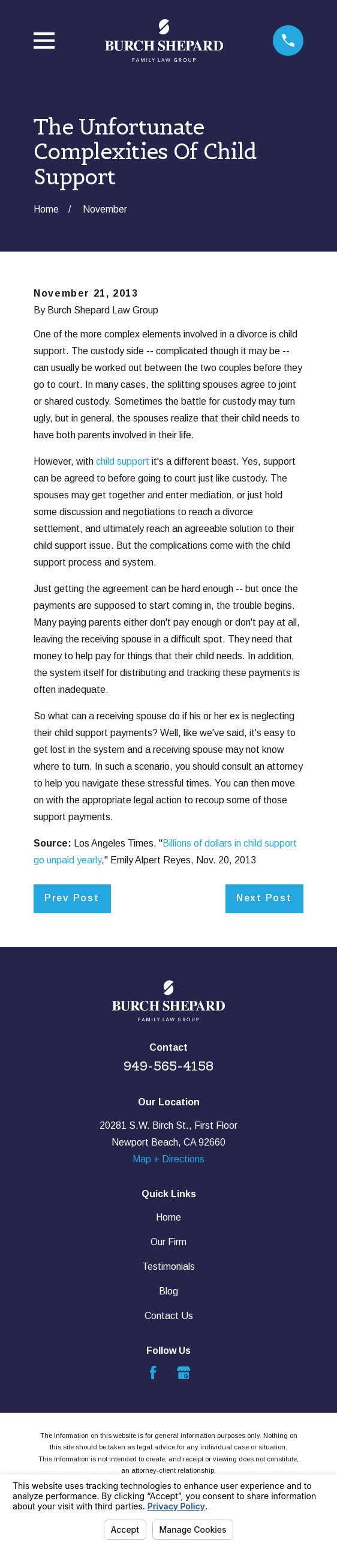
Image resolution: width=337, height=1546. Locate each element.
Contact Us (169, 1316)
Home (168, 1217)
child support (122, 461)
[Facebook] (153, 1372)
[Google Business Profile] (183, 1372)
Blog (168, 1291)
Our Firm (168, 1242)
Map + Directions (168, 1159)
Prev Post (72, 898)
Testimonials (168, 1266)
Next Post (264, 898)
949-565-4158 (168, 1066)
